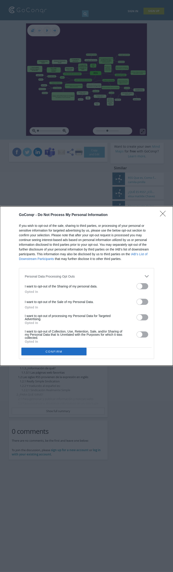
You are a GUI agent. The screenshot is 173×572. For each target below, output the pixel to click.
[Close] (164, 215)
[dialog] (86, 286)
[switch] (142, 286)
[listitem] (86, 276)
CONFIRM (54, 351)
